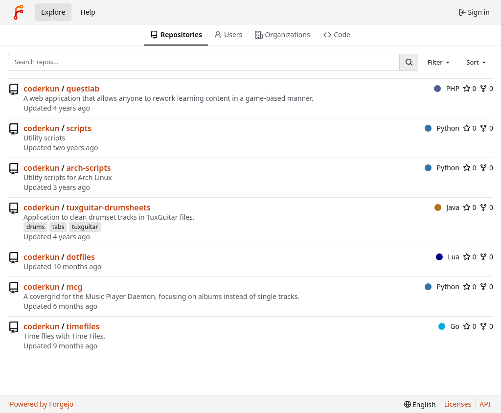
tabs (58, 227)
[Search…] (408, 62)
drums (35, 227)
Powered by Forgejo (41, 404)
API (484, 404)
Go (448, 326)
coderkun (41, 88)
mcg (74, 287)
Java (446, 207)
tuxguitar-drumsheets (108, 207)
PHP (446, 88)
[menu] (420, 404)
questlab (82, 88)
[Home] (18, 12)
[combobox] (439, 62)
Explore (53, 12)
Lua (447, 256)
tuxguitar (85, 227)
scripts (78, 128)
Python (442, 128)
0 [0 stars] (470, 88)
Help (87, 12)
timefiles (82, 326)
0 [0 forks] (486, 88)
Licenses (458, 404)
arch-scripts (88, 168)
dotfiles (80, 257)
